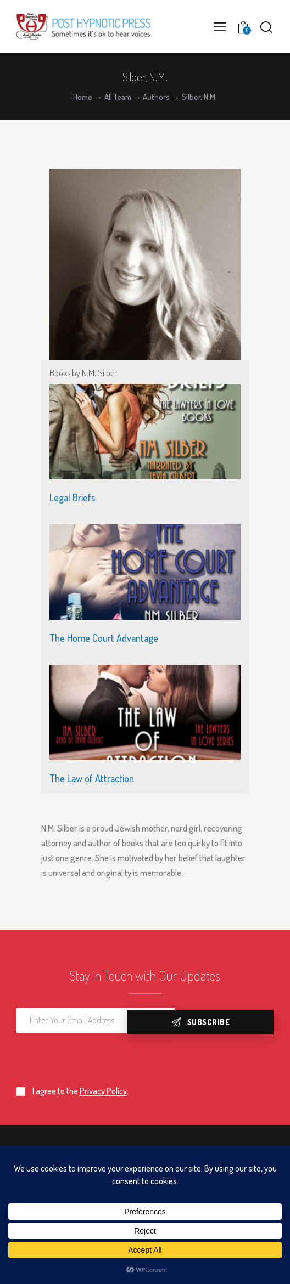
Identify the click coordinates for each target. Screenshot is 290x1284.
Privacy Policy (103, 1091)
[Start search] (266, 27)
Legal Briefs (72, 497)
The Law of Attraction (91, 778)
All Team (117, 97)
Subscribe (235, 1020)
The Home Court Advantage (103, 638)
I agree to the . (80, 1090)
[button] (220, 26)
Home (82, 97)
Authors (156, 97)
